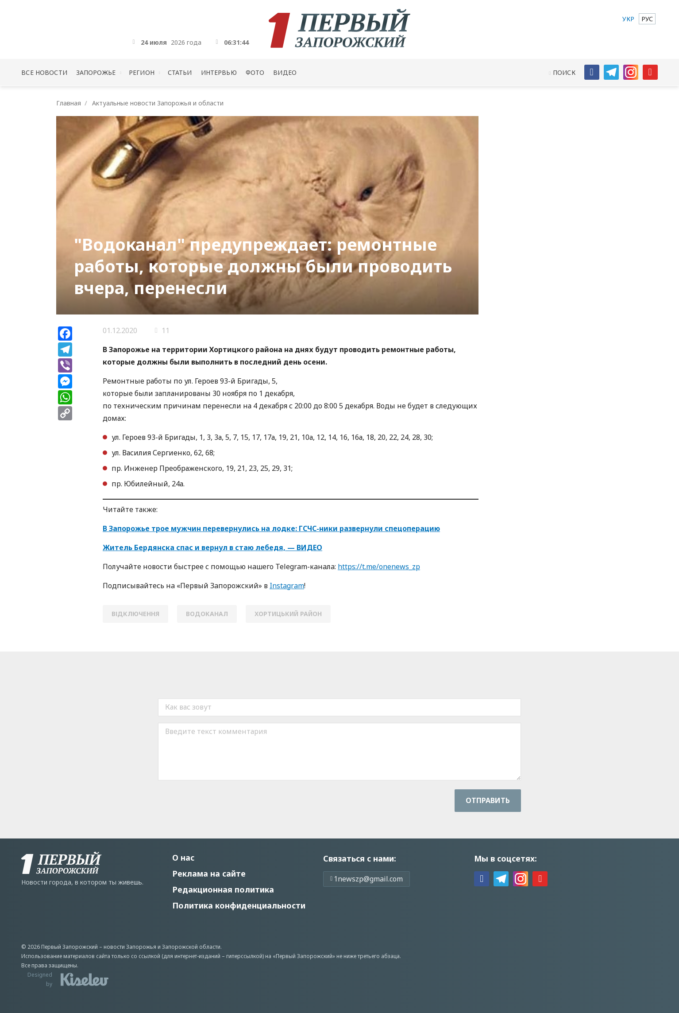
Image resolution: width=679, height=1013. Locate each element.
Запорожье (96, 72)
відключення (135, 613)
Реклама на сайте (209, 873)
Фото (255, 72)
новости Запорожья (130, 947)
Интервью (219, 72)
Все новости (44, 72)
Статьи (180, 72)
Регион (141, 72)
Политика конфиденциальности (238, 905)
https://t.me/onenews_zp (379, 566)
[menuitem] (628, 19)
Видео (285, 72)
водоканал (207, 613)
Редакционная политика (223, 889)
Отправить (488, 800)
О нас (183, 857)
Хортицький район (288, 613)
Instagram (287, 585)
